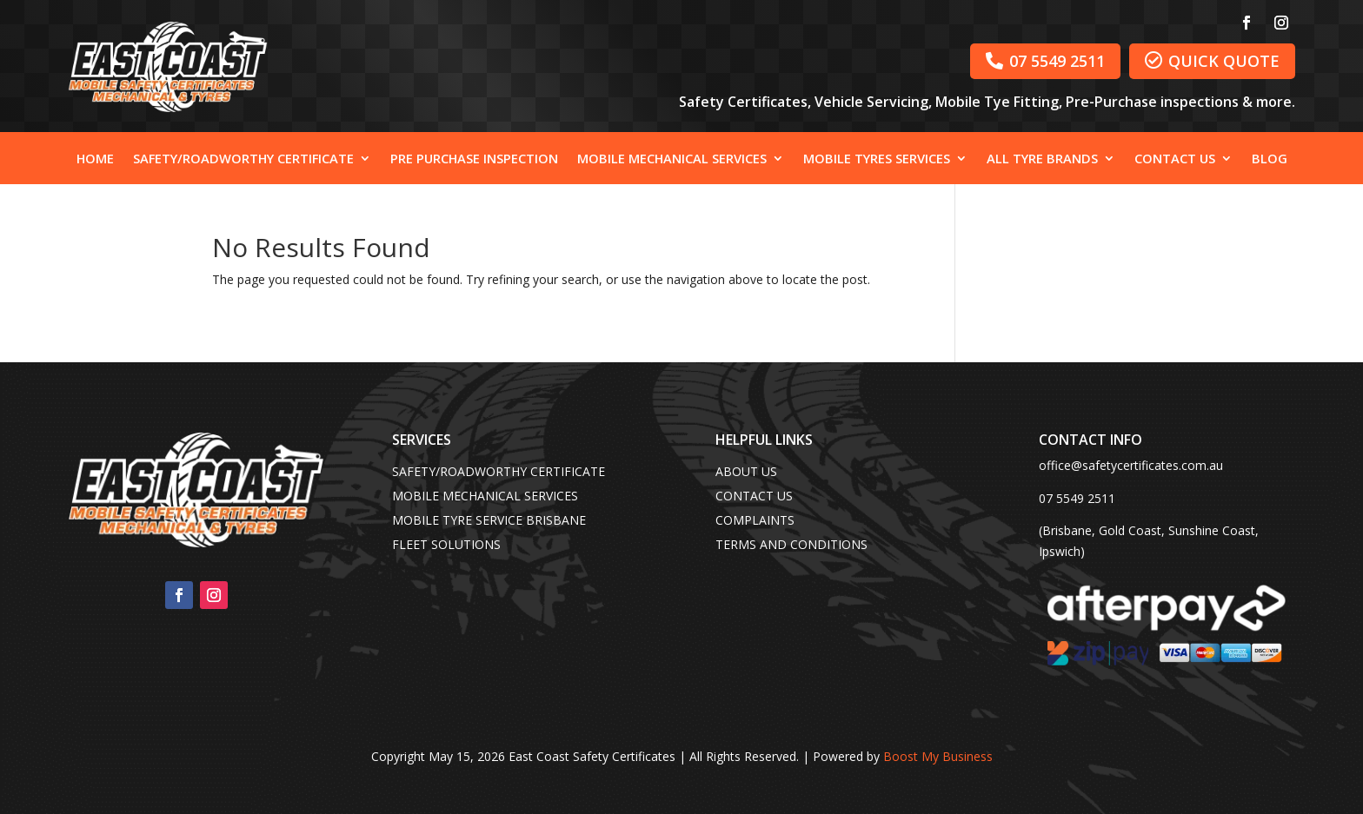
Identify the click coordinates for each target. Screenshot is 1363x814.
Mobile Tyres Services (876, 159)
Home (95, 159)
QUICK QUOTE (1212, 60)
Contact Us (1174, 159)
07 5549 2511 (1045, 60)
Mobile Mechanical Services (672, 159)
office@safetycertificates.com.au (1131, 465)
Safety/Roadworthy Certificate (243, 159)
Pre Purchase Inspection (474, 159)
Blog (1269, 159)
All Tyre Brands (1042, 159)
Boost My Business (938, 756)
